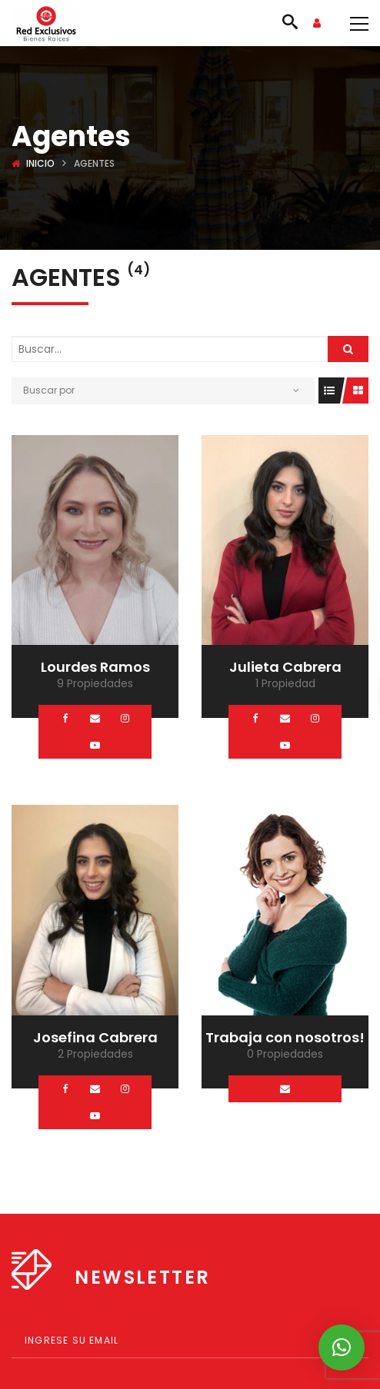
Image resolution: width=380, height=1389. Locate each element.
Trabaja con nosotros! (285, 1037)
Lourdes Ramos (95, 666)
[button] (341, 1347)
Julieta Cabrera (285, 666)
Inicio (40, 163)
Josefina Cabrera (95, 1037)
